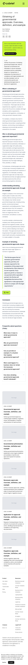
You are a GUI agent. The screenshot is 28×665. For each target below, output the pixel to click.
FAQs (3, 589)
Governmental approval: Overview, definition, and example (12, 412)
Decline (4, 662)
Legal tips (17, 602)
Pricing (4, 592)
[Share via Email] (9, 36)
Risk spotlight (18, 609)
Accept (11, 662)
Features (4, 584)
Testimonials (5, 586)
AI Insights (17, 616)
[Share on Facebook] (6, 36)
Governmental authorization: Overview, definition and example (13, 446)
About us (4, 627)
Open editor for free (10, 53)
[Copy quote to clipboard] (6, 292)
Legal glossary (8, 12)
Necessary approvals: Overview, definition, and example (12, 483)
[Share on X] (3, 36)
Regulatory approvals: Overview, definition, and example (12, 553)
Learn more (19, 659)
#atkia (16, 12)
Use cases (4, 581)
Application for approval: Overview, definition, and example (12, 517)
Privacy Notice (18, 632)
